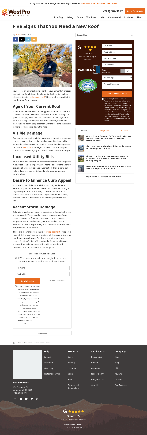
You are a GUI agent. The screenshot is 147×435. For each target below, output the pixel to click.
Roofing (71, 362)
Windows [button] (93, 17)
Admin (19, 34)
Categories (104, 130)
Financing (48, 368)
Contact (47, 357)
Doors (70, 374)
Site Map (79, 425)
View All (94, 385)
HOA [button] (103, 17)
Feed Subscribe (57, 280)
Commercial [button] (115, 17)
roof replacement (52, 231)
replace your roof (37, 97)
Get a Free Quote (135, 11)
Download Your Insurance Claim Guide (99, 3)
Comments (42, 334)
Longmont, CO (97, 368)
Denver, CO (96, 362)
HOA (70, 379)
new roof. (27, 147)
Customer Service (52, 374)
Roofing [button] (61, 17)
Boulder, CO (96, 357)
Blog (117, 362)
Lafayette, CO (97, 379)
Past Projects (121, 385)
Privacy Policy (31, 324)
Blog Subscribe (27, 281)
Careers (118, 379)
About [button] (140, 17)
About (117, 357)
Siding (70, 357)
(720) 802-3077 (26, 390)
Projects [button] (129, 17)
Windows (72, 368)
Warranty (48, 362)
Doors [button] (82, 17)
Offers (117, 368)
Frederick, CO (97, 374)
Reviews (118, 374)
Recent (84, 130)
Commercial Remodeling (73, 386)
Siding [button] (72, 17)
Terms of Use (118, 119)
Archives (125, 130)
